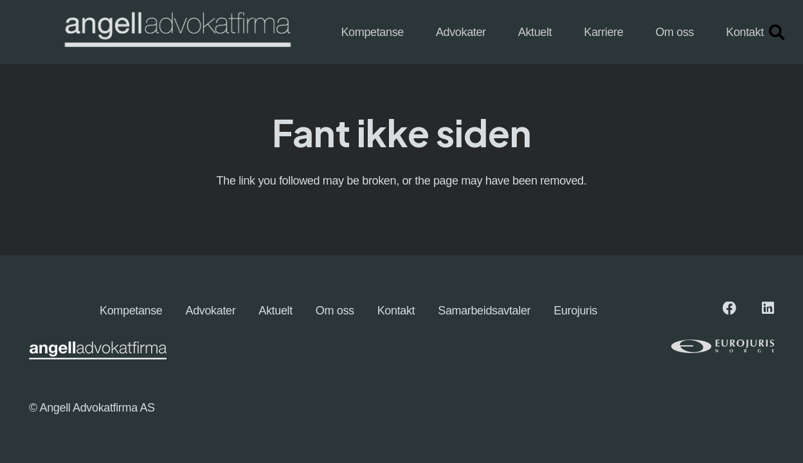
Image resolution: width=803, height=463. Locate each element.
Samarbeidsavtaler (484, 310)
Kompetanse (131, 310)
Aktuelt (275, 310)
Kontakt (396, 310)
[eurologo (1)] (703, 346)
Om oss (335, 310)
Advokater (211, 310)
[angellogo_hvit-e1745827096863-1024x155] (176, 32)
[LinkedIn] (768, 309)
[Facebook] (730, 309)
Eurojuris (575, 310)
